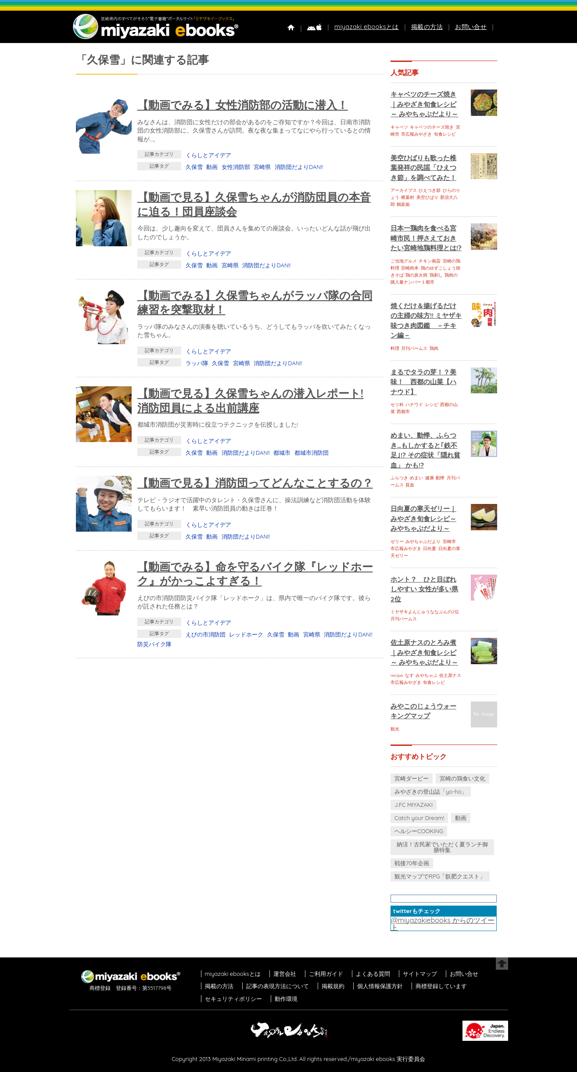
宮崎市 (449, 541)
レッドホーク (246, 634)
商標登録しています (441, 985)
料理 (395, 348)
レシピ (431, 404)
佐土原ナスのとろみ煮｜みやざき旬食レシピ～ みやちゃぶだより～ (424, 652)
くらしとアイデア (208, 154)
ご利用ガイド (326, 973)
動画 (212, 166)
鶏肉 (434, 348)
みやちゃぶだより (423, 541)
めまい (416, 478)
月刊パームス (414, 348)
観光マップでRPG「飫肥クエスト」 (440, 876)
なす (409, 675)
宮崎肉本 (410, 268)
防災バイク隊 (154, 644)
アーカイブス (404, 190)
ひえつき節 (430, 190)
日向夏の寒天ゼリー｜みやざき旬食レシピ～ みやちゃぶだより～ (423, 518)
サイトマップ (420, 973)
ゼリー (397, 541)
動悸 (440, 478)
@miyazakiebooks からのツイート (443, 924)
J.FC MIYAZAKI (413, 804)
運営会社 (284, 973)
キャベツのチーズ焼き (432, 127)
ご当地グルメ (404, 261)
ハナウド (414, 404)
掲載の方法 (427, 27)
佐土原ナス (450, 675)
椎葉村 (407, 197)
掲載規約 (333, 985)
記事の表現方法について (277, 985)
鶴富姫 (403, 204)
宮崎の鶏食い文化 (462, 778)
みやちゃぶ (426, 675)
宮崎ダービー (411, 778)
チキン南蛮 (430, 261)
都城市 (281, 452)
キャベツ (399, 127)
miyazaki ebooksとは (366, 27)
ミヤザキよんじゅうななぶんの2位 (425, 612)
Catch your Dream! (419, 817)
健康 (429, 478)
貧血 (409, 485)
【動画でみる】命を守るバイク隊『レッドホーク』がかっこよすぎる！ (255, 574)
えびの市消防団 (206, 634)
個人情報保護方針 (380, 985)
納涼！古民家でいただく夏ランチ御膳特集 (442, 847)
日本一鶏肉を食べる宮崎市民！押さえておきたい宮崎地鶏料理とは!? (426, 238)
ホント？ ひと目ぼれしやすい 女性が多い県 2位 (424, 589)
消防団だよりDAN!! (299, 166)
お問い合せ (471, 27)
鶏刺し (436, 275)
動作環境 (286, 998)
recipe (397, 675)
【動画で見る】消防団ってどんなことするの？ (255, 482)
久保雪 (194, 166)
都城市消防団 (311, 452)
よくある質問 (373, 973)
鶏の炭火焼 (416, 275)
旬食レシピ (445, 134)
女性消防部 (236, 166)
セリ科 (397, 404)
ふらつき (399, 478)
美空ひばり (427, 197)
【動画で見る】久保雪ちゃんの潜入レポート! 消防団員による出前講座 (250, 400)
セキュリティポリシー (233, 998)
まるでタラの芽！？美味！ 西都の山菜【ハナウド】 (423, 382)
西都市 (403, 411)
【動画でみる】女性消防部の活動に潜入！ (242, 105)
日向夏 (429, 548)
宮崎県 (262, 166)
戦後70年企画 (411, 863)
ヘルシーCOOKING (418, 831)
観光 (395, 729)
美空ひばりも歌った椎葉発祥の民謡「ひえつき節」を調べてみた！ (423, 168)
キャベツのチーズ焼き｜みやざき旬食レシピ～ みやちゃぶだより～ (424, 104)
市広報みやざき (416, 134)
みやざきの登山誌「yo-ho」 (430, 791)
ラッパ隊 (197, 363)
